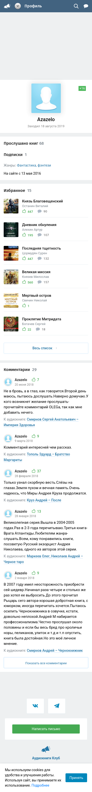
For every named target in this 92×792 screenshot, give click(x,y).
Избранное (17, 190)
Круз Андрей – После (44, 500)
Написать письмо (46, 729)
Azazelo (21, 380)
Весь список (44, 348)
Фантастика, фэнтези (34, 165)
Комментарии (20, 369)
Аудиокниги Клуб (46, 747)
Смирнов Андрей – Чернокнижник (55, 650)
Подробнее (40, 785)
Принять (76, 778)
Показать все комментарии (46, 663)
